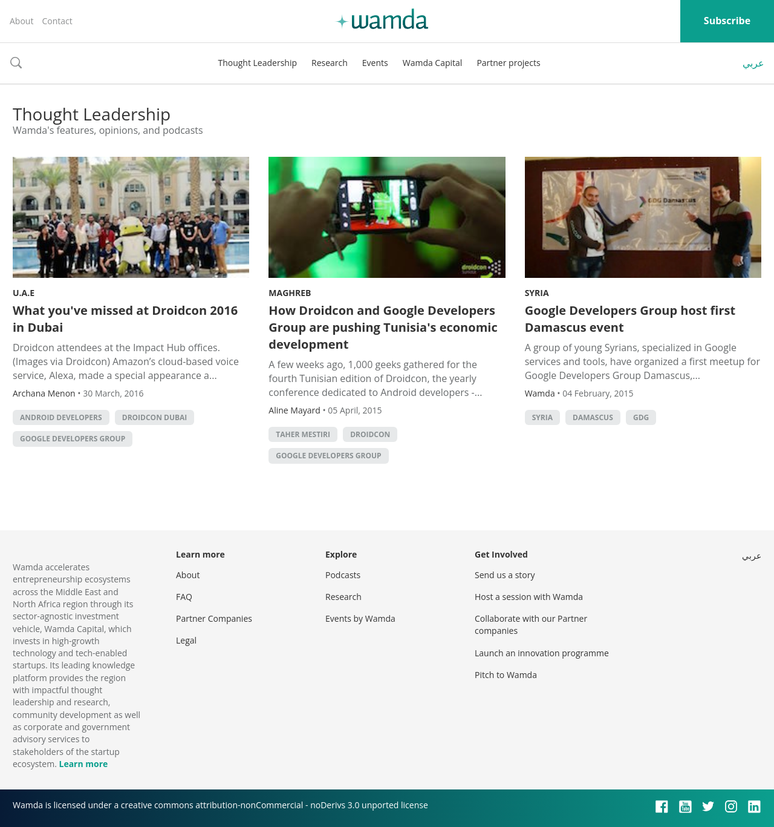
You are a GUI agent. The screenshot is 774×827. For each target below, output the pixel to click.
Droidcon (370, 434)
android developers (61, 417)
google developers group (72, 438)
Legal (186, 640)
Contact (57, 21)
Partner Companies (214, 618)
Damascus (593, 417)
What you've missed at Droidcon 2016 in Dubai (125, 318)
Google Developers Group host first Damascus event (630, 318)
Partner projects (508, 62)
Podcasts (342, 575)
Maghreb (289, 292)
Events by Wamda (360, 618)
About (21, 21)
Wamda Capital (433, 62)
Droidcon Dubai (154, 417)
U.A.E (23, 292)
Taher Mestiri (303, 434)
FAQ (184, 596)
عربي (753, 63)
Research (329, 62)
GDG (641, 417)
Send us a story (505, 575)
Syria (537, 292)
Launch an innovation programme (542, 653)
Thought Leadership (257, 62)
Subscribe (727, 20)
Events (375, 62)
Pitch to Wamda (506, 674)
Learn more (83, 763)
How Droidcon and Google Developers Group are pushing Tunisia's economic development (382, 327)
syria (542, 417)
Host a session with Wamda (529, 596)
